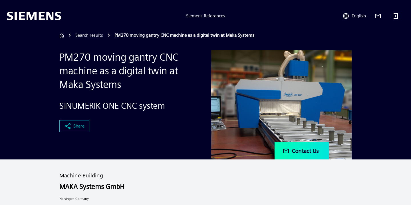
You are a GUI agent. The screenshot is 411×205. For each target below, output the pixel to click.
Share (74, 126)
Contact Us (301, 150)
